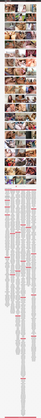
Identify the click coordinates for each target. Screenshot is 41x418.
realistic (27, 253)
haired (16, 283)
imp (16, 334)
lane (21, 272)
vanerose (32, 268)
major (22, 329)
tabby (33, 192)
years (32, 343)
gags (16, 238)
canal (11, 230)
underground (34, 222)
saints (29, 283)
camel (13, 218)
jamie (22, 198)
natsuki (22, 370)
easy (13, 279)
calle (11, 208)
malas (21, 334)
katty (21, 253)
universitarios (33, 238)
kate (24, 249)
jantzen (22, 203)
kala (21, 232)
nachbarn (22, 342)
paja (29, 202)
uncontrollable (33, 221)
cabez (13, 193)
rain (29, 233)
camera (14, 219)
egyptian (11, 295)
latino (24, 288)
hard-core (19, 305)
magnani (24, 318)
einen (11, 300)
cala (11, 202)
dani (13, 248)
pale (29, 204)
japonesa (22, 208)
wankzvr (35, 307)
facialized (18, 198)
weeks (35, 328)
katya (24, 253)
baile (8, 300)
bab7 (6, 258)
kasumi (22, 248)
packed (29, 192)
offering (22, 389)
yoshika (32, 348)
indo (18, 345)
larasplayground (23, 278)
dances (13, 244)
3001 (5, 193)
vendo (34, 284)
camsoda (14, 229)
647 (7, 210)
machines (23, 303)
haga (19, 279)
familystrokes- (18, 218)
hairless (19, 283)
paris (27, 219)
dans (11, 253)
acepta (6, 233)
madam (22, 308)
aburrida (8, 223)
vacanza (32, 256)
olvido (22, 409)
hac (19, 273)
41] (7, 201)
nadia (22, 343)
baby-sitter (7, 268)
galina (18, 238)
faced (18, 192)
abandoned (7, 218)
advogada (7, 255)
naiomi (22, 348)
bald (7, 306)
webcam (34, 324)
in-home (19, 340)
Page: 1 (10, 3)
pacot (27, 193)
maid (24, 323)
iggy (16, 323)
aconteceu (8, 234)
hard (16, 305)
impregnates (18, 339)
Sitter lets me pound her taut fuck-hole (19, 157)
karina (22, 244)
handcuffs (17, 295)
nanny (22, 359)
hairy (16, 284)
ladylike (22, 267)
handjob (19, 295)
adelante (6, 244)
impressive (17, 340)
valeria (32, 263)
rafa (27, 232)
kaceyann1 (22, 227)
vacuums (33, 257)
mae (24, 313)
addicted (6, 243)
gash (17, 259)
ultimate (33, 217)
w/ (32, 296)
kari (22, 243)
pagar (26, 197)
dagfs (11, 237)
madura (22, 313)
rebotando (27, 260)
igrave (16, 324)
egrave (11, 294)
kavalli (22, 254)
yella (34, 343)
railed (27, 233)
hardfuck (18, 309)
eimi (11, 299)
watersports (32, 318)
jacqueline (22, 193)
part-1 (29, 224)
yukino (32, 353)
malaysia (23, 335)
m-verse (22, 298)
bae (5, 299)
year (32, 342)
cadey (13, 198)
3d (5, 197)
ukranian (35, 216)
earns (13, 278)
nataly (22, 368)
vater (32, 272)
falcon (17, 209)
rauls (29, 243)
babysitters (7, 284)
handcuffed (18, 294)
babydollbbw (7, 273)
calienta (13, 204)
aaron (6, 217)
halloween (19, 288)
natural (24, 370)
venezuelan (33, 288)
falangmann (17, 208)
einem (13, 299)
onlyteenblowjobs (23, 414)
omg (21, 410)
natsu (21, 369)
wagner (34, 296)
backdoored (7, 289)
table (35, 192)
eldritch (12, 305)
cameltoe (11, 219)
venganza (33, 289)
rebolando (29, 259)
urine (34, 249)
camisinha (12, 224)
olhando (24, 403)
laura (22, 289)
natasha (24, 368)
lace (22, 263)
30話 (7, 193)
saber (27, 273)
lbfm (24, 293)
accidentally (7, 229)
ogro (24, 393)
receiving (27, 264)
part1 (29, 225)
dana (11, 243)
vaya (34, 272)
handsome (18, 300)
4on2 (6, 205)
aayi (8, 217)
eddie (13, 288)
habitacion (17, 273)
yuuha (34, 358)
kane (22, 237)
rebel (27, 259)
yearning (34, 342)
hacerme (18, 277)
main (24, 324)
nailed (22, 347)
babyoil (6, 279)
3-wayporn (7, 192)
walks (32, 303)
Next (24, 186)
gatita (16, 260)
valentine (35, 262)
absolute (6, 222)
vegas (32, 278)
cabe (11, 193)
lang (24, 272)
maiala (22, 323)
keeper (24, 259)
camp (11, 225)
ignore (18, 323)
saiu (28, 284)
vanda (35, 267)
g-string (19, 233)
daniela (12, 249)
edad (11, 288)
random (29, 237)
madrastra (24, 312)
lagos (24, 267)
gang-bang (19, 244)
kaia (24, 228)
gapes (19, 253)
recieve (29, 265)
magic (21, 318)
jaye (24, 213)
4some (8, 205)
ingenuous (17, 351)
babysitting (7, 285)
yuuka (32, 359)
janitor (22, 202)
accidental (7, 228)
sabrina (29, 273)
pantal (27, 208)
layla (21, 293)
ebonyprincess (12, 284)
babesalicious (7, 262)
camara (12, 213)
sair (26, 284)
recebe (29, 260)
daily (13, 237)
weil (32, 329)
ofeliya (22, 387)
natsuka (24, 369)
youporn (5, 3)
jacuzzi (24, 193)
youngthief (35, 348)
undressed (35, 227)
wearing (32, 323)
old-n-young (22, 398)
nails (24, 347)
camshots (11, 229)
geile (19, 265)
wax (34, 319)
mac (24, 298)
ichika (16, 319)
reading (28, 249)
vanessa (35, 268)
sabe (27, 272)
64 (8, 209)
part (27, 224)
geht (16, 265)
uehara (32, 212)
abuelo (6, 223)
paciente (27, 192)
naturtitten (24, 374)
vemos (32, 283)
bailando (6, 300)
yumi (32, 354)
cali (11, 204)
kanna (24, 237)
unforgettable (33, 232)
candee (13, 230)
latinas (22, 288)
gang (16, 244)
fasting (17, 230)
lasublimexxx (22, 284)
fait (19, 203)
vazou (32, 273)
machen (22, 302)
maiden (22, 324)
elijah (14, 310)
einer (13, 300)
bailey (6, 301)
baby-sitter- (7, 269)
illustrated (18, 328)
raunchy (27, 244)
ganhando (17, 248)
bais (8, 301)
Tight (7, 3)
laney (23, 272)
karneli (24, 244)
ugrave (34, 212)
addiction (8, 243)
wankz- (32, 307)
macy (22, 307)
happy (19, 304)
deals (11, 269)
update (35, 244)
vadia (34, 257)
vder (34, 273)
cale (13, 203)
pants (29, 209)
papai (27, 213)
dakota (13, 238)
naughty (24, 375)
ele (13, 305)
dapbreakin (12, 254)
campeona (14, 225)
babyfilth (8, 274)
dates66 (13, 259)
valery (34, 263)
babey (8, 263)
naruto (22, 363)
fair (16, 203)
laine (23, 268)
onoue (23, 415)
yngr (33, 347)
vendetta (32, 284)
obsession (22, 383)
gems (18, 269)
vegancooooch (33, 277)
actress (8, 239)
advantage (7, 250)
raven (29, 244)
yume (34, 353)
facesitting (17, 197)
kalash (23, 232)
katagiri (22, 249)
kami (24, 233)
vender (34, 283)
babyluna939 (7, 278)
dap (13, 253)
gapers (17, 253)
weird (34, 329)
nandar (24, 358)
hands (16, 299)
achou (8, 233)
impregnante (18, 335)
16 (20, 186)
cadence (11, 198)
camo (13, 224)
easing (11, 279)
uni (35, 232)
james (24, 197)
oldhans (24, 399)
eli (12, 310)
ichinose (19, 319)
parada (29, 214)
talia (34, 204)
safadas (29, 277)
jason (24, 209)
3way (6, 198)
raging (29, 232)
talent (34, 202)
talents (34, 203)
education (13, 293)
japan (23, 204)
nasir (22, 364)
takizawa (33, 202)
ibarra (17, 318)
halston (17, 289)
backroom (7, 290)
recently (29, 264)
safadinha (27, 278)
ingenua (19, 350)
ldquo (22, 294)
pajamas (29, 203)
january (24, 203)
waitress (34, 298)
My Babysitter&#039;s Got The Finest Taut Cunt (10, 157)
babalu (8, 258)
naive (24, 348)
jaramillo (24, 208)
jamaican (22, 197)
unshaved (33, 244)
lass (22, 283)
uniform (34, 233)
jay (21, 213)
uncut (32, 222)
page (28, 197)
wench (33, 334)
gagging (19, 237)
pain (30, 198)
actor (6, 239)
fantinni (16, 224)
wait (34, 297)
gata (18, 259)
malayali (24, 334)
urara (32, 248)
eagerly (13, 277)
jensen (21, 219)
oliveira (24, 404)
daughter (14, 260)
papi (27, 214)
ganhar (19, 248)
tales (32, 204)
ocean (24, 383)
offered (24, 388)
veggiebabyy (34, 278)
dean (13, 269)
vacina (34, 256)
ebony (12, 283)
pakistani (27, 204)
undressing (33, 228)
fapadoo (17, 225)
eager (11, 277)
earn (11, 278)
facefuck (18, 193)
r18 (26, 228)
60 (5, 208)
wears (34, 323)
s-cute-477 (29, 268)
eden (11, 289)
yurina (32, 358)
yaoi (35, 338)
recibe (27, 265)
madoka (22, 312)
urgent (32, 249)
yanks (33, 338)
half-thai (16, 288)
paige (28, 198)
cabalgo (14, 192)
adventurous (7, 254)
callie (11, 209)
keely (22, 259)
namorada (24, 353)
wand (34, 303)
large (22, 279)
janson (24, 202)
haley (18, 284)
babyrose (8, 279)
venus (33, 293)
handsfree (19, 299)
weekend (32, 328)
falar (19, 208)
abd (8, 218)
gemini (17, 269)
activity (8, 238)
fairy (17, 203)
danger (11, 248)
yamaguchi (34, 337)
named (21, 353)
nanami (22, 358)
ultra (34, 217)
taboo (32, 193)
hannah (17, 304)
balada (6, 305)
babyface (6, 274)
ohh (21, 394)
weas (32, 324)
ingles (19, 351)
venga (35, 288)
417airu (6, 201)
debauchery (14, 270)
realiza (29, 254)
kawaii (24, 254)
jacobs (24, 192)
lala (24, 268)
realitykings (27, 254)
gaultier (18, 260)
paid (26, 198)
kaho (21, 228)
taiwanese (35, 198)
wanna (32, 308)
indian (17, 345)
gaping (17, 254)
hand (18, 293)
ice (19, 318)
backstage (6, 295)
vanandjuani (33, 267)
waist (32, 297)
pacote (29, 193)
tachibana (34, 193)
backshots (7, 294)
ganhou (17, 249)
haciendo (17, 279)
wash (34, 312)
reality (29, 253)
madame (24, 308)
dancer (11, 244)
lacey (23, 263)
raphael (27, 238)
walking (34, 302)
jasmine (22, 209)
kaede (24, 227)
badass (8, 295)
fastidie (16, 229)
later (24, 284)
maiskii (24, 328)
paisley (27, 202)
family (18, 213)
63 (7, 209)
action (6, 238)
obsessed (23, 382)
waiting (32, 298)
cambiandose (12, 214)
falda (18, 209)
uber (32, 211)
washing (32, 313)
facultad (17, 202)
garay (18, 254)
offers (24, 389)
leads (22, 295)
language (22, 273)
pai (30, 197)
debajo (11, 270)
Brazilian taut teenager (18, 103)
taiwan (32, 198)
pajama (27, 203)
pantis (27, 209)
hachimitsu (18, 278)
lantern (24, 273)
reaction (27, 248)
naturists (22, 374)
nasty (24, 364)
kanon (23, 238)
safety (29, 279)
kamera (22, 233)
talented (32, 203)
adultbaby (8, 249)
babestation (6, 263)
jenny (24, 218)
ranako (27, 237)
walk (32, 302)
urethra (34, 248)
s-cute (27, 268)
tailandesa (33, 197)
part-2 (27, 225)
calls (13, 209)
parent (27, 218)
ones (24, 410)
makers (24, 329)
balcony (8, 305)
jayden (23, 213)
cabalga (11, 192)
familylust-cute (18, 214)
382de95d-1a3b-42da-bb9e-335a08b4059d (7, 196)
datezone (11, 260)
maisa (22, 328)
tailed (35, 197)
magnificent (23, 319)
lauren (24, 289)
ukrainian (32, 216)
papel (29, 213)
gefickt (16, 264)
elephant (13, 309)
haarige (16, 272)
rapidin (29, 238)
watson (35, 318)
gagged (16, 237)
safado (29, 278)
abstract (8, 222)
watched (35, 313)
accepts (8, 227)
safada (27, 277)
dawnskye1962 (12, 265)
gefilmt (18, 264)
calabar (13, 202)
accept (6, 227)
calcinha (12, 203)
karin (23, 243)
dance (13, 243)
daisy (11, 238)
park (29, 219)
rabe (28, 228)
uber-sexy (34, 211)
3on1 (6, 197)
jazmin (24, 214)
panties (29, 208)
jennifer (22, 218)
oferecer (24, 387)
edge (13, 289)
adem (8, 244)
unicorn (32, 233)
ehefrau (14, 295)
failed (19, 202)
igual (18, 324)
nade (24, 342)
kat (24, 248)
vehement (33, 279)
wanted (34, 308)
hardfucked (18, 310)
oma (24, 409)
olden (24, 398)
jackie (22, 192)
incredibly (17, 344)
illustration (18, 329)
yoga (35, 347)
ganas (18, 243)
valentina (32, 262)
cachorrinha (12, 197)
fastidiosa (19, 229)
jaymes (22, 214)
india (19, 344)
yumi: (34, 354)
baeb (7, 299)
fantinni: (19, 224)
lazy (23, 293)
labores (24, 262)
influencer (17, 350)
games (17, 243)
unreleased (34, 243)
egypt (13, 294)
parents (29, 218)
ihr (19, 324)
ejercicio (12, 304)
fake (18, 204)
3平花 (8, 198)
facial (19, 197)
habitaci (19, 272)
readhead (29, 248)
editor (11, 293)
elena (11, 309)
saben (29, 272)
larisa (24, 279)
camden (11, 218)
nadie (24, 343)
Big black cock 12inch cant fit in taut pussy (20, 184)
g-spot (16, 233)
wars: (32, 312)
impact (18, 334)
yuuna (34, 359)
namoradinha (23, 354)
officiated (22, 393)
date (11, 259)
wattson (33, 319)
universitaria (34, 237)
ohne (23, 394)
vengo (35, 289)
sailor (27, 283)
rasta (27, 243)
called (13, 208)
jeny (23, 219)
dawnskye (13, 264)
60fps (8, 208)
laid (21, 268)
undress (32, 227)
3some (9, 197)
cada (14, 197)
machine (24, 302)
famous (17, 219)
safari (27, 279)
